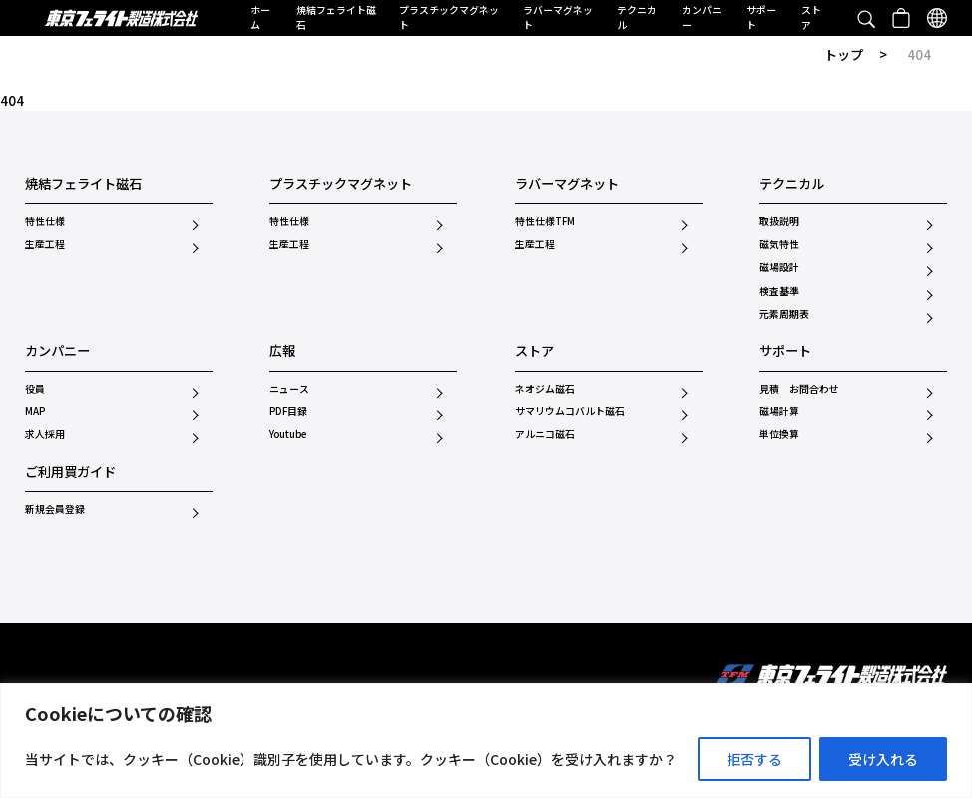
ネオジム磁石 (545, 390)
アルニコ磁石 (545, 435)
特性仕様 (45, 222)
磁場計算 (779, 412)
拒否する (754, 759)
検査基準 (779, 292)
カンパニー (702, 17)
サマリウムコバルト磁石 (570, 412)
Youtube (288, 435)
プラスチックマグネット (449, 17)
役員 (35, 390)
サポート (761, 17)
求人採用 (45, 435)
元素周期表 (784, 315)
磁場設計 (779, 268)
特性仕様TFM (545, 222)
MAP (35, 412)
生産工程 (45, 245)
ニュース (289, 390)
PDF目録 (288, 412)
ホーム (260, 17)
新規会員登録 (55, 510)
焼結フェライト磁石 (336, 17)
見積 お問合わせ (799, 390)
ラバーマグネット (558, 17)
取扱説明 (779, 222)
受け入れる (883, 759)
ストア (811, 17)
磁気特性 (779, 245)
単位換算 (779, 435)
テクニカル (637, 17)
